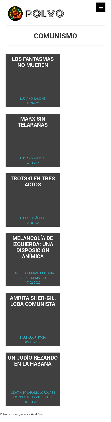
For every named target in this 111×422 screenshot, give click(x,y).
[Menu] (100, 7)
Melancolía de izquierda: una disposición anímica (33, 259)
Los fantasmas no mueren (33, 80)
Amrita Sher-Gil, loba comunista (33, 319)
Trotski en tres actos (33, 200)
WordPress (37, 414)
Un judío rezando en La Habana (33, 379)
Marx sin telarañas (33, 140)
